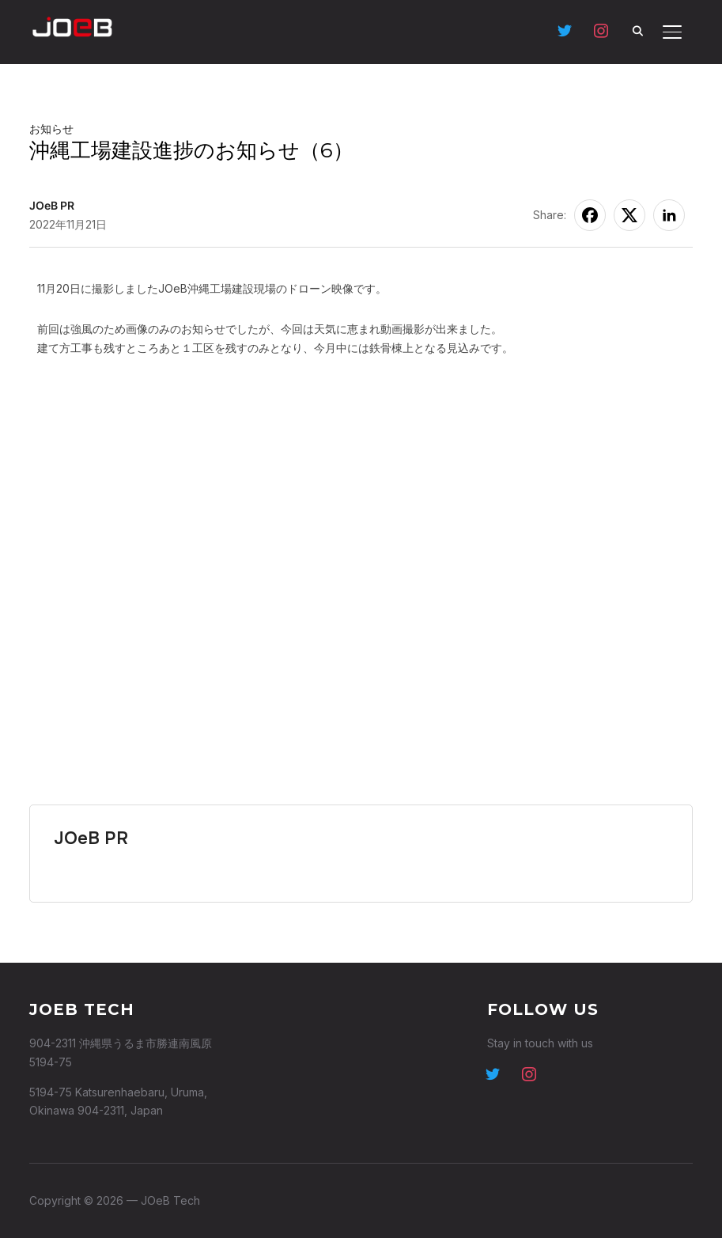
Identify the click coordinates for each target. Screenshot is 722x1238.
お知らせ (51, 128)
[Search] (637, 30)
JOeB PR (51, 205)
